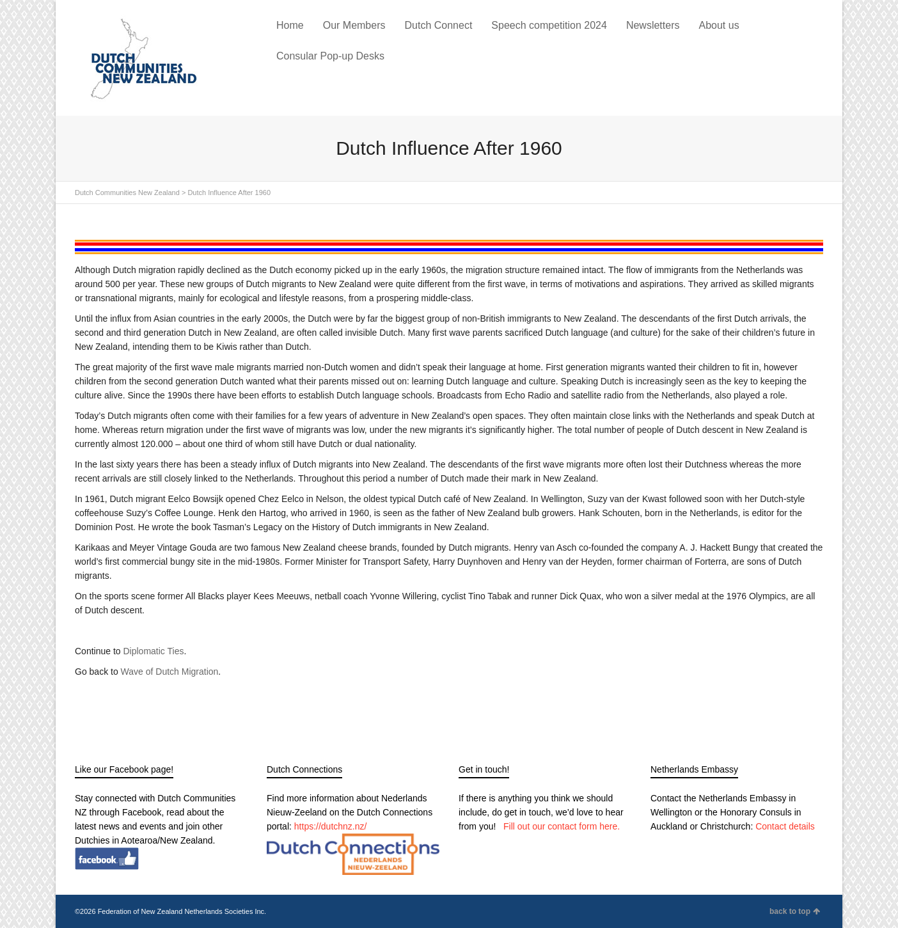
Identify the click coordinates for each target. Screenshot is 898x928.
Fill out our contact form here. (561, 826)
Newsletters (653, 25)
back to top (794, 911)
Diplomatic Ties (153, 651)
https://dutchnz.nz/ (330, 826)
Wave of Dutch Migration (170, 671)
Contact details (785, 826)
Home (290, 25)
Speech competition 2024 (549, 25)
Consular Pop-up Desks (330, 56)
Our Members (354, 25)
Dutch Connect (438, 25)
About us (718, 25)
